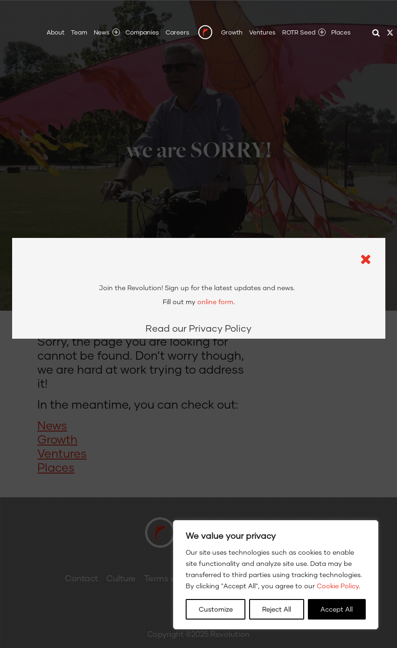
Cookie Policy (338, 586)
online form (215, 252)
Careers (177, 32)
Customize (216, 609)
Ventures (262, 32)
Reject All (276, 609)
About (55, 32)
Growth (232, 32)
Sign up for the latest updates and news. (197, 238)
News (102, 32)
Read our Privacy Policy (198, 278)
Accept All (336, 609)
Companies (142, 32)
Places (341, 32)
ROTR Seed (298, 32)
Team (79, 32)
